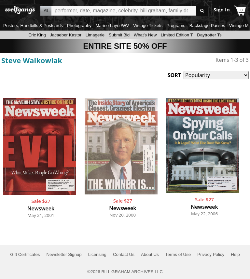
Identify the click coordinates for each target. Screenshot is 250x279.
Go (202, 11)
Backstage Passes (207, 25)
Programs (176, 25)
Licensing (97, 254)
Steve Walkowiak (31, 60)
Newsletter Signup (63, 254)
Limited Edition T (177, 35)
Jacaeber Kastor (65, 35)
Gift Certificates (25, 254)
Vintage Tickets (147, 25)
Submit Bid (119, 35)
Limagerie (95, 35)
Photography (79, 25)
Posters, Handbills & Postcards (33, 25)
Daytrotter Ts (209, 35)
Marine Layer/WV (112, 25)
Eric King (37, 35)
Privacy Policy (210, 254)
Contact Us (123, 254)
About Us (150, 254)
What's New (145, 35)
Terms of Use (178, 254)
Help (235, 254)
